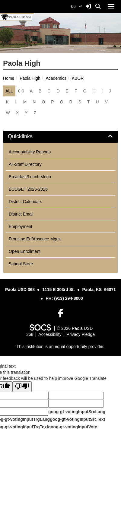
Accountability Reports (30, 151)
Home (8, 78)
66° (76, 6)
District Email (21, 214)
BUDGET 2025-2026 (28, 189)
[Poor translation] (22, 386)
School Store (21, 263)
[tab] (60, 137)
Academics (56, 78)
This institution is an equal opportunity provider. (61, 346)
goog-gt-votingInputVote (72, 426)
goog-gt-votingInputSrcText (77, 419)
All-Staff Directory (25, 164)
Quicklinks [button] (27, 136)
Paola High (30, 78)
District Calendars (25, 201)
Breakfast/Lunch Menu (30, 176)
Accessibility (49, 334)
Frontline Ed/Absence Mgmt (35, 238)
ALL (9, 91)
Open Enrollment (24, 251)
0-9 (21, 91)
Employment (20, 226)
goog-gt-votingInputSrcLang (76, 411)
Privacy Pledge (81, 334)
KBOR (78, 78)
